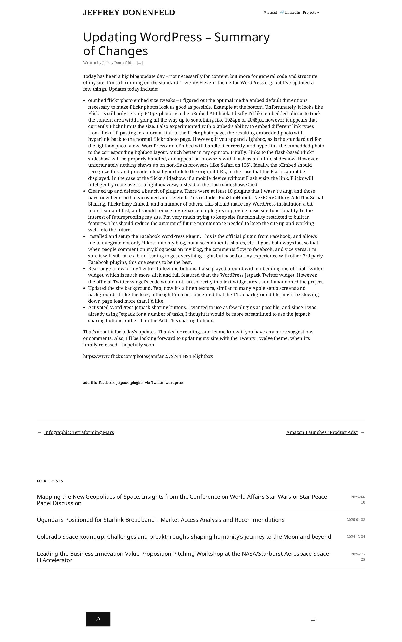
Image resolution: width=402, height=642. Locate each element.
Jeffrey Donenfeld (129, 12)
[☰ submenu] (315, 619)
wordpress (174, 382)
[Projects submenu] (311, 12)
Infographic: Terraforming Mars (79, 432)
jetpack (122, 382)
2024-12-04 (356, 536)
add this (90, 382)
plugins (136, 382)
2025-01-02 (356, 519)
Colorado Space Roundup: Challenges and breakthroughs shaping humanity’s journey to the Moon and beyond (184, 536)
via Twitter (154, 382)
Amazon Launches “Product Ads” (322, 432)
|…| (140, 62)
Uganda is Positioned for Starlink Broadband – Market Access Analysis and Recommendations (161, 519)
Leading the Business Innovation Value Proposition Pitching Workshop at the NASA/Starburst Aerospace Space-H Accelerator (183, 556)
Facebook (106, 382)
